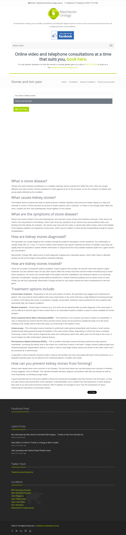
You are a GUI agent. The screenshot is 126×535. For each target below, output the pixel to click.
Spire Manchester (18, 499)
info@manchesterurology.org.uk (49, 3)
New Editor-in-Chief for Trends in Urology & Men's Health (34, 443)
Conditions (73, 82)
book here (76, 59)
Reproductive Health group (22, 508)
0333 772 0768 (91, 64)
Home (64, 82)
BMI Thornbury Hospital (21, 493)
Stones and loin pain (106, 82)
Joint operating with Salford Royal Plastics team (31, 450)
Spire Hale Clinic (18, 502)
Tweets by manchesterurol (22, 472)
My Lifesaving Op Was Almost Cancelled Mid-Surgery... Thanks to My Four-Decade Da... (48, 434)
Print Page (21, 109)
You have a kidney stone (25, 95)
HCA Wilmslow (17, 505)
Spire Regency (17, 496)
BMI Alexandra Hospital (21, 490)
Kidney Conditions (87, 82)
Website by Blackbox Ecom (47, 526)
